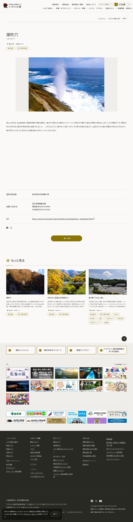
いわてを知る (48, 8)
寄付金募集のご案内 (89, 456)
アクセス (100, 8)
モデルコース (10, 468)
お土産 (116, 314)
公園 (100, 318)
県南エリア (9, 449)
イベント (91, 8)
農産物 (106, 322)
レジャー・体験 (34, 445)
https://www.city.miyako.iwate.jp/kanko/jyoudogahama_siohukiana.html (63, 219)
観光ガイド (111, 8)
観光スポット (34, 442)
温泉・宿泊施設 (35, 452)
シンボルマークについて (74, 512)
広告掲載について (121, 364)
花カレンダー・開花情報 (13, 471)
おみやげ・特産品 (35, 456)
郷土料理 (120, 318)
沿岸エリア (9, 452)
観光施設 (10, 48)
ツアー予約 (33, 459)
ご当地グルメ (109, 318)
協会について (91, 4)
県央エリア (9, 445)
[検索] (116, 4)
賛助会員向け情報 (89, 445)
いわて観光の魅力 (12, 442)
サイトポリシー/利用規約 (114, 452)
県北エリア (9, 456)
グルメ (32, 449)
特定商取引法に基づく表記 (115, 456)
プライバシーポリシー (30, 514)
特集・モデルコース (64, 8)
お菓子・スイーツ (95, 322)
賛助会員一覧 (87, 452)
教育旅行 (55, 4)
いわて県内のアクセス (37, 476)
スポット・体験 (80, 8)
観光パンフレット (58, 460)
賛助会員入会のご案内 (90, 449)
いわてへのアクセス (36, 473)
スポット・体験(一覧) (114, 18)
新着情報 (121, 8)
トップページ (101, 18)
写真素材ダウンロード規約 (62, 467)
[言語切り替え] (125, 4)
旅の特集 (9, 464)
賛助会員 (65, 4)
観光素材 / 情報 (77, 4)
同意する (55, 514)
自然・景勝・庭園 (22, 48)
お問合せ (129, 8)
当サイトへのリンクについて (115, 449)
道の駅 (92, 318)
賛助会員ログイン (88, 442)
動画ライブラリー (58, 471)
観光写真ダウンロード (60, 464)
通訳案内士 (57, 445)
